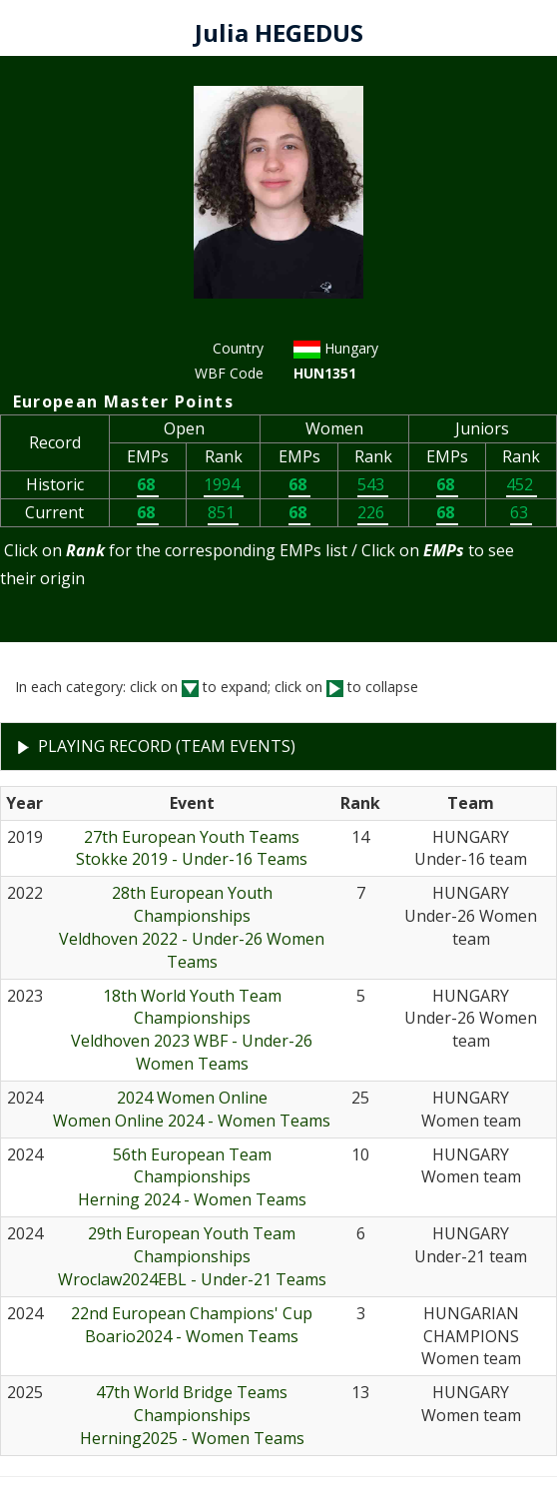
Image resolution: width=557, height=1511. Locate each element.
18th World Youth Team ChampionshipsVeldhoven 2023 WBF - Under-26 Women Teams (191, 1030)
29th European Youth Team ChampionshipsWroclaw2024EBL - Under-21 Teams (192, 1256)
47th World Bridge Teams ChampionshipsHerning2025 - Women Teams (192, 1415)
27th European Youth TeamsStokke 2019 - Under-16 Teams (191, 848)
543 (372, 484)
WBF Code (229, 373)
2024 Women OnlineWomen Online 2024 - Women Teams (191, 1109)
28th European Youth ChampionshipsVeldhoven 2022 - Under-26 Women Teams (191, 927)
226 (372, 512)
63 (521, 512)
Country (238, 348)
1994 (224, 484)
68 (148, 484)
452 (521, 484)
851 (223, 512)
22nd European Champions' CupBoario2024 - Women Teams (191, 1324)
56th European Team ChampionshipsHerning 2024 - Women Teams (192, 1177)
